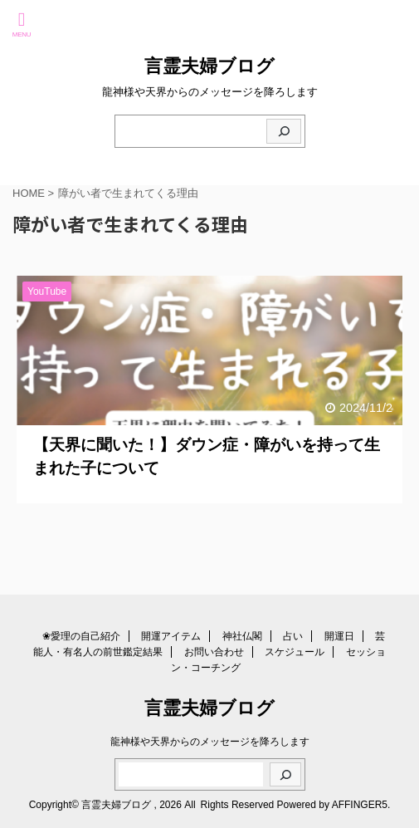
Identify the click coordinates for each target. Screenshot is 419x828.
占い (293, 636)
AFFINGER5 (359, 805)
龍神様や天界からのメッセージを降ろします (209, 741)
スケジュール (294, 652)
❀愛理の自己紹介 (81, 636)
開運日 (339, 636)
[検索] (283, 131)
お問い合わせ (214, 652)
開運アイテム (171, 636)
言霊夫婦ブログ (209, 66)
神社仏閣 (242, 636)
